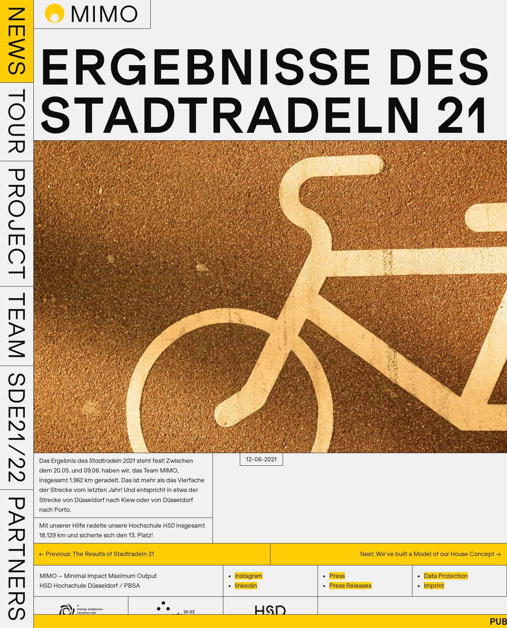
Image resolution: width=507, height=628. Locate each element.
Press (337, 575)
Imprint (434, 585)
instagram (248, 575)
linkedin (246, 585)
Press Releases (350, 585)
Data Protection (446, 575)
